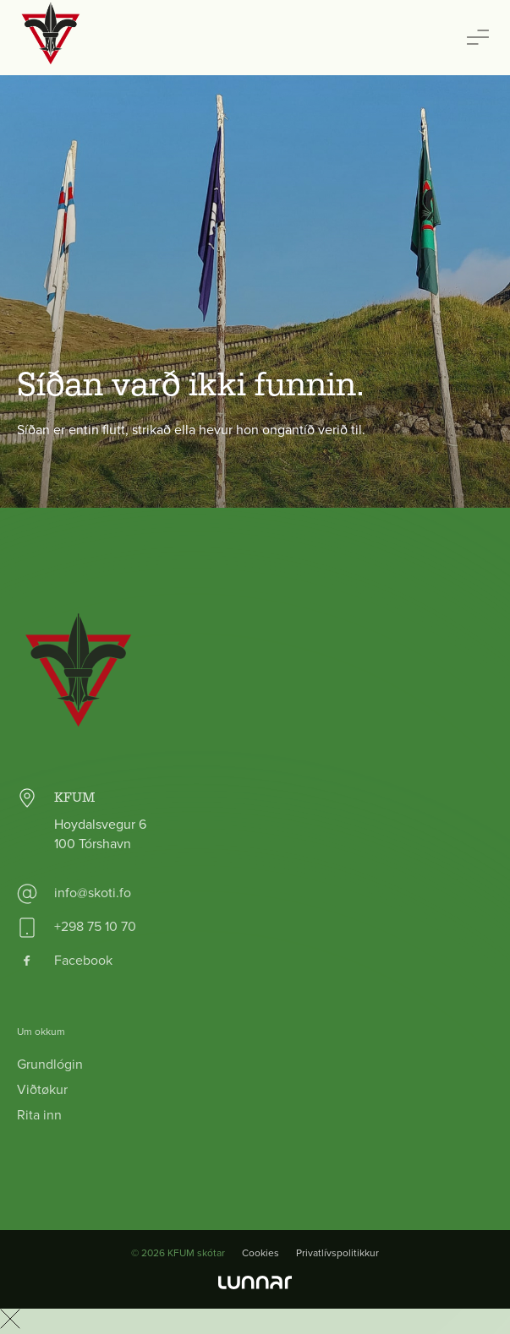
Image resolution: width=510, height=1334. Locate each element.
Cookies (260, 1252)
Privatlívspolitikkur (337, 1252)
